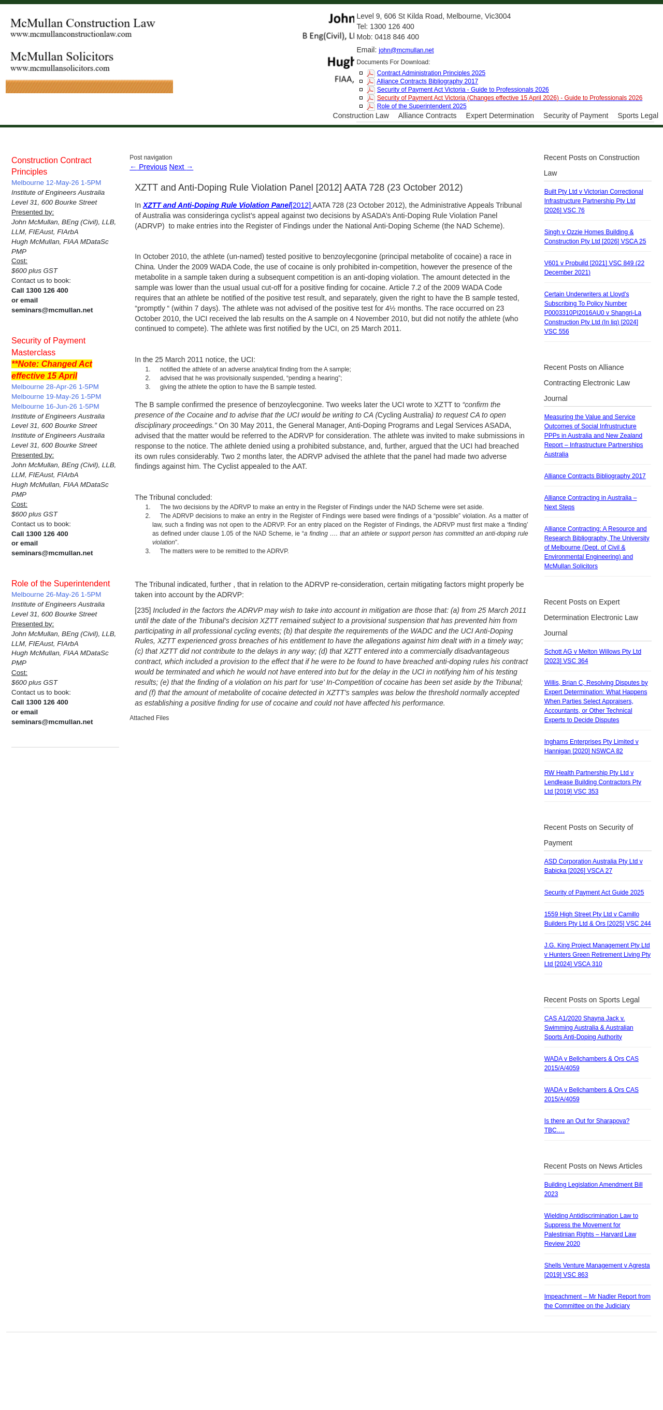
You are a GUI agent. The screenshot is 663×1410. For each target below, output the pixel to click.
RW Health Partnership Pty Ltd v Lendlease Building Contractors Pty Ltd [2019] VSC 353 (592, 782)
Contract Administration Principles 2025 (431, 73)
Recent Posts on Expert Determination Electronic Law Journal (591, 617)
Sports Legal (637, 115)
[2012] (227, 205)
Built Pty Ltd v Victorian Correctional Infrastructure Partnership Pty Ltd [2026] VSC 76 (593, 201)
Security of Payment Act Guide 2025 (594, 892)
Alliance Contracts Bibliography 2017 (427, 81)
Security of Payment (575, 115)
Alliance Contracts (427, 115)
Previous (148, 167)
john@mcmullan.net (406, 50)
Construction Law (361, 115)
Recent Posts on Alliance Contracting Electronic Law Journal (587, 382)
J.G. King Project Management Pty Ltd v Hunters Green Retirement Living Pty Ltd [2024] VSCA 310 (597, 955)
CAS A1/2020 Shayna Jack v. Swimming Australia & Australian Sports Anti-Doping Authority (588, 1028)
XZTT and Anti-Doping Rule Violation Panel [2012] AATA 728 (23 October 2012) (299, 187)
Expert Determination (500, 115)
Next (181, 167)
